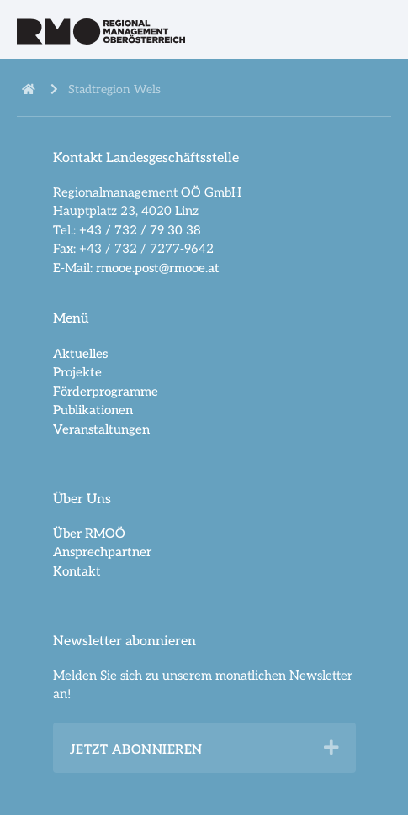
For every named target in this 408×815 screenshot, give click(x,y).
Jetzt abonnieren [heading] (136, 749)
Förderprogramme (105, 391)
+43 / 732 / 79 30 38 (140, 230)
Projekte (77, 372)
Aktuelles (80, 353)
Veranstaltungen (101, 429)
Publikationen (93, 410)
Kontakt (77, 571)
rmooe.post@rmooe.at (158, 268)
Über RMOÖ (89, 533)
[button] (331, 747)
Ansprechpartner (102, 552)
